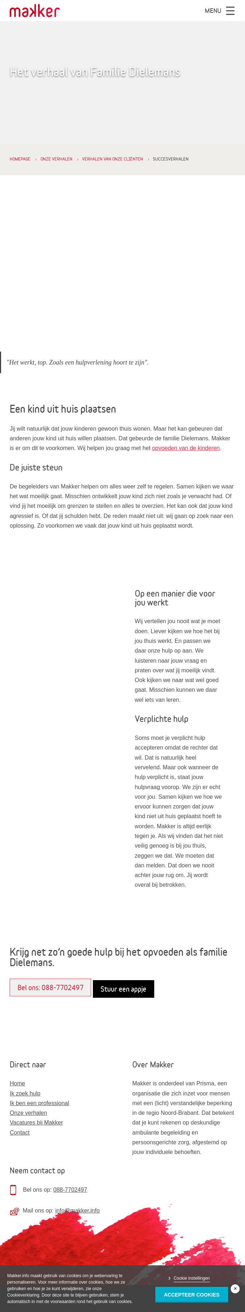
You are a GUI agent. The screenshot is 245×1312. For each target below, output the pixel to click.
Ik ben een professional (39, 1103)
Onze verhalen (56, 159)
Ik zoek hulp (25, 1093)
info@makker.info (77, 1210)
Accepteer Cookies (192, 1295)
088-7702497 (70, 1190)
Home (17, 1083)
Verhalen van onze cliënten (112, 159)
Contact (19, 1133)
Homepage (20, 159)
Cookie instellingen (192, 1278)
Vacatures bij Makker (36, 1122)
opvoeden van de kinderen (186, 448)
